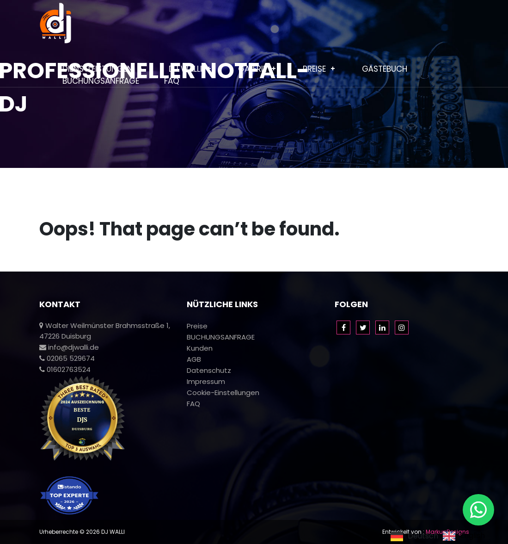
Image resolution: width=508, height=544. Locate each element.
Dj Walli (185, 68)
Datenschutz (209, 370)
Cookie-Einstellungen (223, 392)
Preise (314, 68)
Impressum (206, 381)
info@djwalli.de (69, 347)
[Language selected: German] (440, 536)
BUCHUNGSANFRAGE (100, 81)
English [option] (472, 536)
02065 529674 (67, 358)
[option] (464, 536)
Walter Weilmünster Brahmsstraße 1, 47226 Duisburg (104, 331)
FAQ (171, 81)
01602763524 (65, 369)
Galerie (252, 68)
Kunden (200, 348)
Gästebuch (384, 68)
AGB (194, 359)
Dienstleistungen (97, 68)
